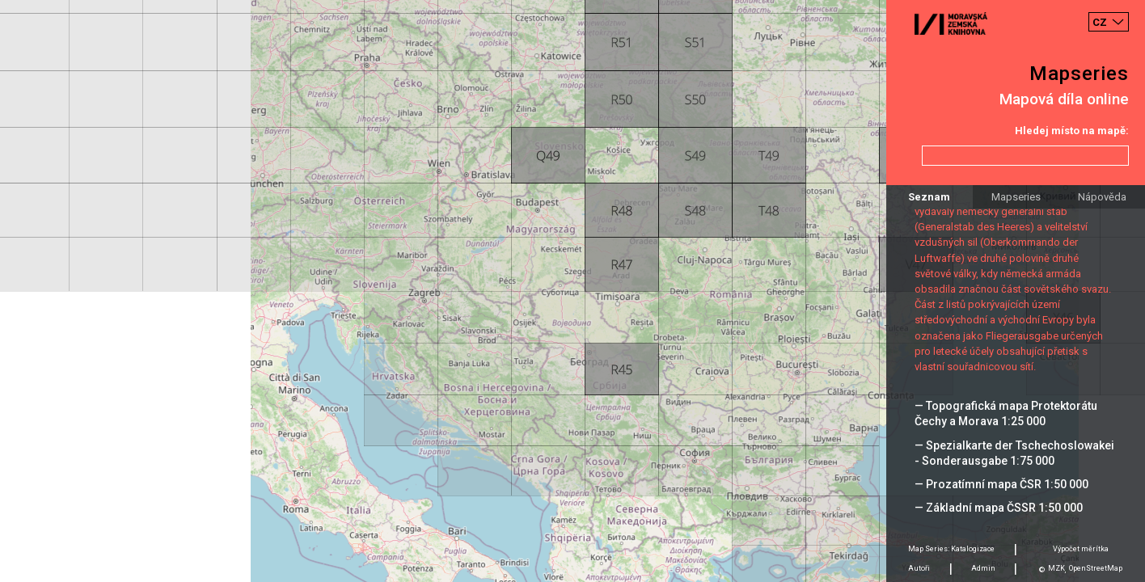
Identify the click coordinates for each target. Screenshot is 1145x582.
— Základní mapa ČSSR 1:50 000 (999, 507)
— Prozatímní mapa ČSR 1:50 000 (1001, 484)
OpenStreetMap (1095, 568)
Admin (983, 568)
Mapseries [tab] (1016, 197)
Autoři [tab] (919, 568)
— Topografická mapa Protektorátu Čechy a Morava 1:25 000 (1006, 413)
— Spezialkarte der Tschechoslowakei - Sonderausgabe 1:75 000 (1014, 453)
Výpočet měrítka (1081, 549)
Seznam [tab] (929, 197)
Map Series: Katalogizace (951, 549)
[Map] (572, 291)
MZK (1056, 568)
